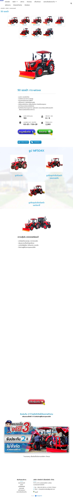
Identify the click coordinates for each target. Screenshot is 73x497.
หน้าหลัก (3, 8)
